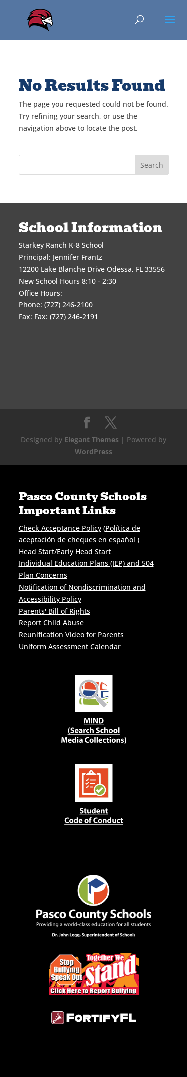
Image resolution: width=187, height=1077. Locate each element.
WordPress (93, 451)
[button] (170, 26)
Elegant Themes (91, 439)
